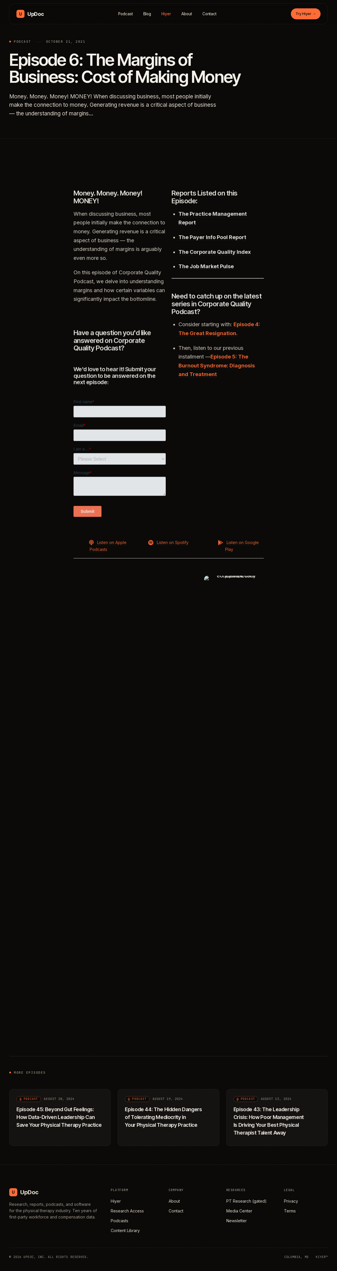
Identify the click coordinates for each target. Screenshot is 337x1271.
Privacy (291, 1201)
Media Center (239, 1210)
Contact (209, 14)
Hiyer (166, 14)
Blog (147, 14)
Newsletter (236, 1220)
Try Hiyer (305, 13)
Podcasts (119, 1220)
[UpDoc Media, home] (30, 14)
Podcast (125, 14)
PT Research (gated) (246, 1201)
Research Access (127, 1210)
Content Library (125, 1230)
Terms (290, 1210)
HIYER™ (322, 1257)
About (186, 14)
